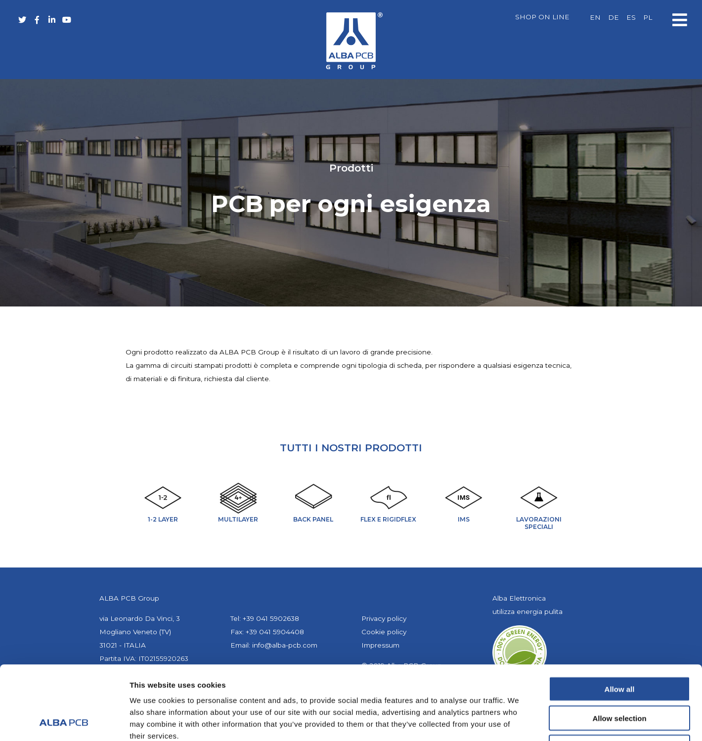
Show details (519, 721)
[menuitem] (595, 17)
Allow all (620, 619)
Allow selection (619, 649)
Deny (620, 678)
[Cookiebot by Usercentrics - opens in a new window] (64, 721)
